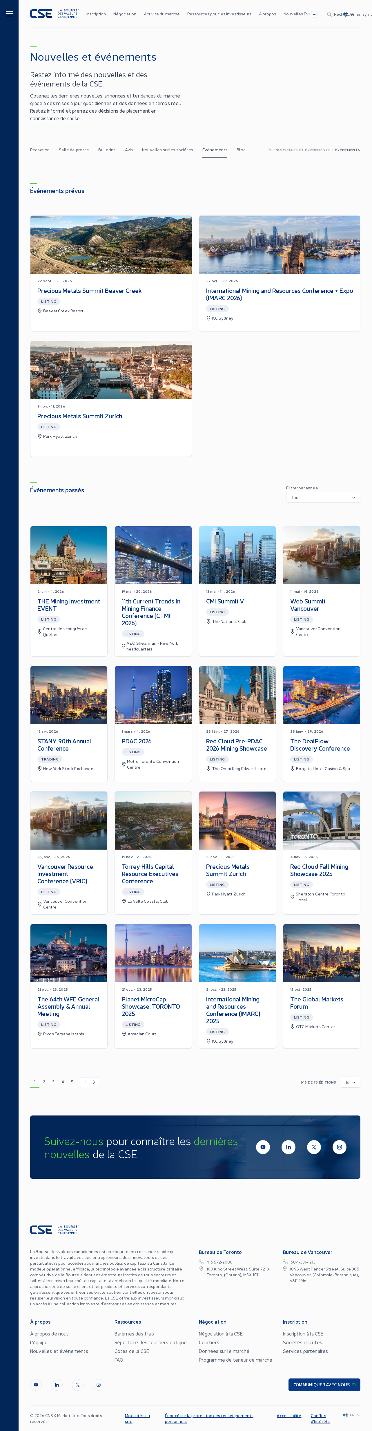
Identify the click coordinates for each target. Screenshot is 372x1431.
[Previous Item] (85, 1082)
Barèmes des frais (134, 1333)
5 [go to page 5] (72, 1081)
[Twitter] (314, 1147)
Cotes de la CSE (132, 1351)
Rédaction (40, 149)
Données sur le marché (224, 1351)
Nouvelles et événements (303, 149)
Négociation (124, 14)
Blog (241, 149)
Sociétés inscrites (302, 1342)
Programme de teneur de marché (236, 1359)
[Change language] (354, 14)
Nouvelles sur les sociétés (167, 149)
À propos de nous (49, 1333)
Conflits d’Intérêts (320, 1418)
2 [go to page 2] (44, 1081)
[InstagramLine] (339, 1147)
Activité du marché (162, 14)
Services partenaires (305, 1351)
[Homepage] (269, 149)
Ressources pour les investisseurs (219, 14)
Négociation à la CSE (221, 1333)
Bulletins (106, 149)
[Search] (298, 14)
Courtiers (209, 1342)
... (246, 13)
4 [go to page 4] (62, 1081)
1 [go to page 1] (35, 1081)
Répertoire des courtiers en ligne (151, 1342)
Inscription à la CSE (303, 1333)
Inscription (96, 14)
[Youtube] (263, 1147)
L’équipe (39, 1342)
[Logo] (54, 13)
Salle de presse (74, 149)
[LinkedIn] (288, 1147)
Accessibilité (289, 1415)
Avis (129, 149)
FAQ (119, 1359)
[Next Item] (94, 1082)
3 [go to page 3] (53, 1081)
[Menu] (9, 13)
